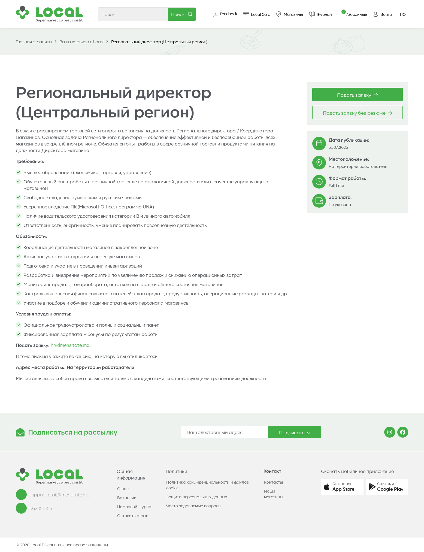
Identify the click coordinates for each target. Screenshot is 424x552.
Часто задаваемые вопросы (193, 505)
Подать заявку (357, 94)
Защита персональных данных (196, 496)
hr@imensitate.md (70, 345)
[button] (342, 487)
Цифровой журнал (135, 506)
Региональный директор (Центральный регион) (159, 41)
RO (403, 14)
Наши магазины (273, 493)
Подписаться (294, 432)
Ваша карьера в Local (81, 41)
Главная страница (34, 41)
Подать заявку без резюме (357, 112)
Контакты (273, 482)
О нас (123, 488)
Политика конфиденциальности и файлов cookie (207, 484)
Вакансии (127, 497)
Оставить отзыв (132, 515)
